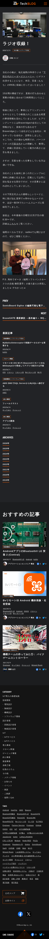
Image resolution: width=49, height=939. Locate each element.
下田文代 (16, 144)
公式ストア (10, 893)
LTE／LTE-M (8, 840)
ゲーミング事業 (9, 753)
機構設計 (14, 650)
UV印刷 (12, 848)
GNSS (26, 611)
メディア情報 (24, 50)
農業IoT (25, 879)
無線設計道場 (10, 729)
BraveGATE (35, 814)
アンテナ (6, 856)
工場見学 (40, 871)
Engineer (6, 665)
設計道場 (6, 721)
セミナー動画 (8, 860)
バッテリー (22, 863)
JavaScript (7, 837)
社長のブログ (31, 875)
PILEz (35, 840)
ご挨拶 (7, 794)
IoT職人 (22, 833)
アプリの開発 (9, 421)
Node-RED (26, 840)
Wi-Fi (39, 372)
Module (18, 840)
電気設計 (8, 704)
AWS (5, 393)
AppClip (14, 810)
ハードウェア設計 (9, 863)
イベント (8, 785)
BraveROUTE (8, 821)
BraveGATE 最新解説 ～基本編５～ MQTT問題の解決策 (24, 318)
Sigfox (27, 844)
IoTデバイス (9, 741)
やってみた (7, 410)
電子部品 (14, 882)
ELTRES (39, 821)
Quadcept (6, 844)
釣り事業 (7, 399)
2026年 (6, 443)
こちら (12, 224)
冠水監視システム (20, 871)
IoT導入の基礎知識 (11, 696)
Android (29, 559)
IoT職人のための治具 (35, 833)
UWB (18, 848)
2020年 (6, 475)
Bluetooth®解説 (9, 814)
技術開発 (7, 338)
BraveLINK (31, 818)
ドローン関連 (8, 359)
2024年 (6, 454)
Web (24, 848)
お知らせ (8, 782)
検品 (4, 875)
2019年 (6, 480)
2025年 (6, 448)
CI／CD (31, 821)
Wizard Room (36, 665)
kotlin (5, 352)
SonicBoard (36, 844)
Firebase (30, 825)
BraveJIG (21, 818)
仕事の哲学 (7, 871)
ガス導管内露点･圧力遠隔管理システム (26, 856)
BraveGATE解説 (9, 818)
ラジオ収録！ (16, 43)
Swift (5, 848)
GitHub (38, 825)
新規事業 (6, 761)
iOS (4, 372)
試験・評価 (15, 879)
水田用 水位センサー (16, 875)
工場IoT (32, 871)
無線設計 (8, 708)
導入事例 (6, 745)
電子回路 (6, 882)
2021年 (6, 470)
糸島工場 (6, 765)
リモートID (19, 372)
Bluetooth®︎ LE (18, 559)
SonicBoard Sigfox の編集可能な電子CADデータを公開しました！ (24, 306)
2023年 (6, 459)
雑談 (6, 790)
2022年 (6, 464)
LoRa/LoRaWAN (26, 837)
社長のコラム (9, 769)
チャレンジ (17, 410)
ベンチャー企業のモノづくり (14, 867)
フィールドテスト (10, 403)
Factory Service (18, 825)
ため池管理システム (23, 852)
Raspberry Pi (17, 844)
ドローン (10, 372)
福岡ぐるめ (9, 798)
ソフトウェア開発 (17, 338)
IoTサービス (9, 737)
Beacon (28, 810)
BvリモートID (30, 372)
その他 (16, 50)
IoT (4, 733)
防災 (31, 879)
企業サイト (10, 901)
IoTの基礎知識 (24, 829)
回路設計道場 (10, 725)
